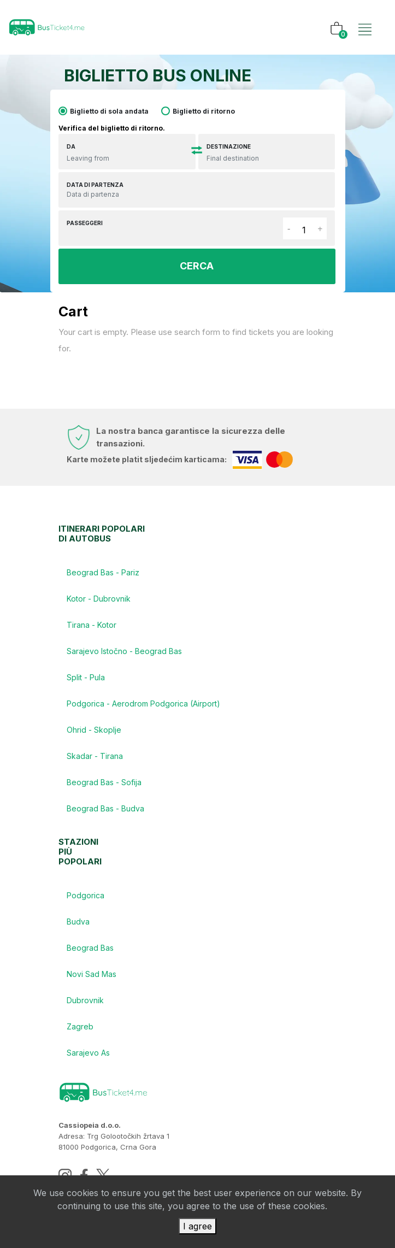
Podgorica (85, 895)
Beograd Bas (90, 947)
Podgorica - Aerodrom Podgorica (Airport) (143, 703)
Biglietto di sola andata (109, 111)
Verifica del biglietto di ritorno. (111, 128)
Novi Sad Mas (91, 974)
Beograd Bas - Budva (105, 808)
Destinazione (229, 146)
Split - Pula (86, 677)
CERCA (197, 266)
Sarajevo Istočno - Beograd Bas (124, 651)
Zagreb (80, 1026)
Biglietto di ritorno (204, 111)
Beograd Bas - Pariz (103, 572)
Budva (78, 921)
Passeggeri (85, 223)
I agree (197, 1226)
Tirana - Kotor (91, 624)
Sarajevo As (88, 1052)
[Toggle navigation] (365, 18)
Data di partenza (95, 184)
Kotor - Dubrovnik (99, 598)
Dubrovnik (85, 1000)
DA (71, 146)
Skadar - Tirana (95, 756)
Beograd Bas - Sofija (104, 782)
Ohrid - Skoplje (94, 729)
